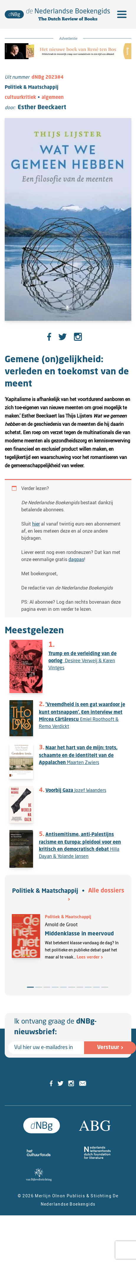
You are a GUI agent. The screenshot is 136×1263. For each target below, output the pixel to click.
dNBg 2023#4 (47, 77)
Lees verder (88, 957)
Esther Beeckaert (42, 108)
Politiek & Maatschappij (45, 891)
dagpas (76, 559)
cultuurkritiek (20, 97)
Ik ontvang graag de (55, 1027)
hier (36, 524)
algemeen (53, 97)
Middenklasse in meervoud (79, 934)
